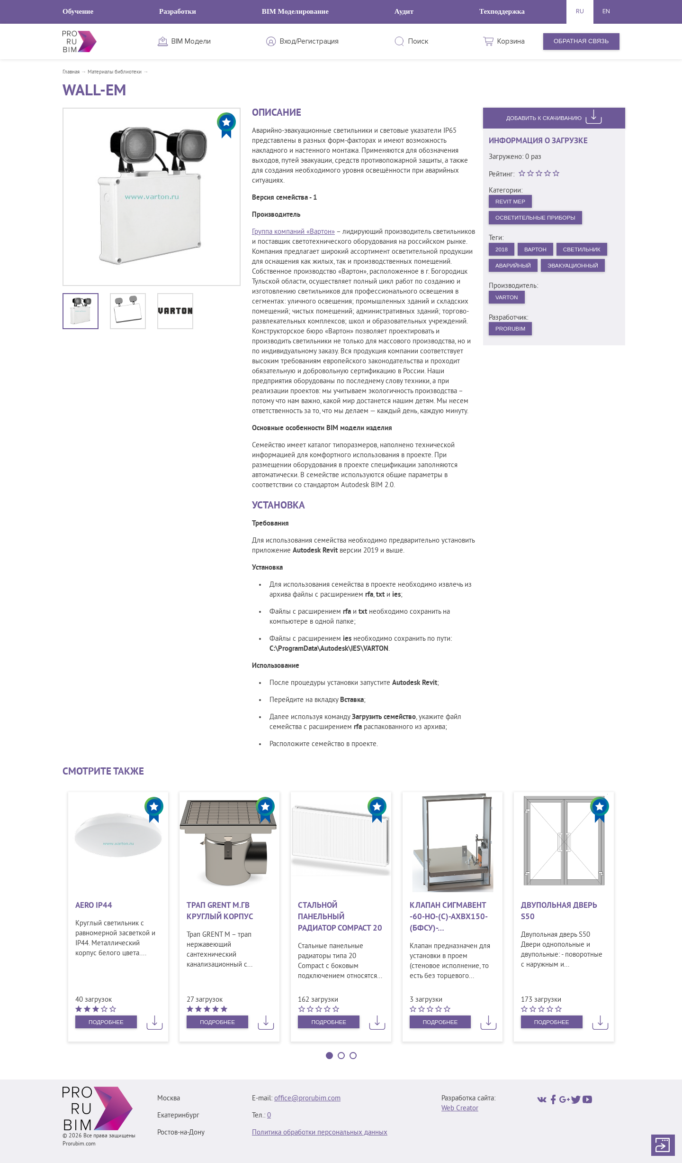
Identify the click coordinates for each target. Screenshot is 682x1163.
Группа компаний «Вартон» (293, 232)
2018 (503, 253)
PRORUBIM (512, 354)
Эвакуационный (524, 288)
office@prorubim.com (307, 1098)
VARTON (508, 321)
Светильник (517, 270)
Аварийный (575, 270)
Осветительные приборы (540, 219)
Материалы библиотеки (115, 72)
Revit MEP (512, 201)
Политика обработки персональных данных (319, 1132)
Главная (71, 72)
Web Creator (459, 1108)
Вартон (540, 253)
